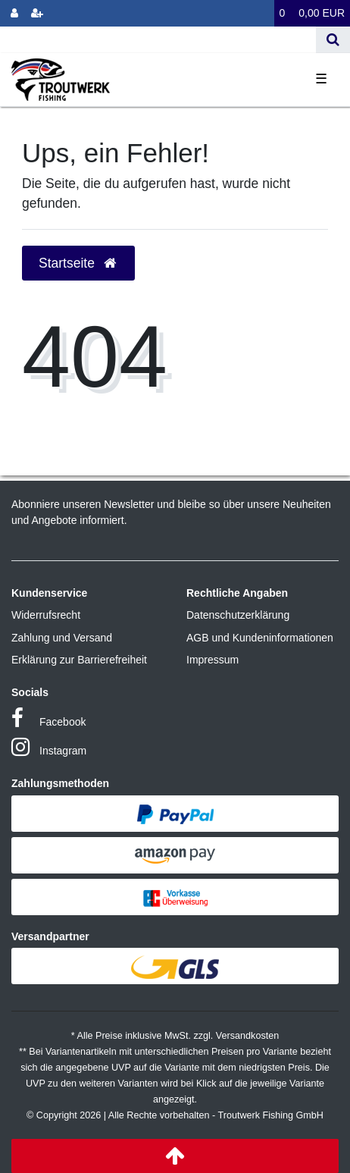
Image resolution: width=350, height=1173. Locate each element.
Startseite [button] (78, 263)
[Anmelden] (14, 13)
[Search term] (158, 40)
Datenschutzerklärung (237, 615)
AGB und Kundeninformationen (259, 638)
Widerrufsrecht (45, 615)
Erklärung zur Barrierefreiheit (79, 660)
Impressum (212, 660)
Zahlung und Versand (61, 638)
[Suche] (333, 40)
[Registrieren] (37, 13)
